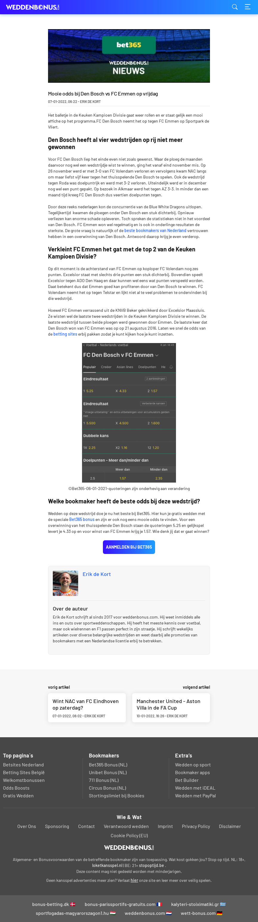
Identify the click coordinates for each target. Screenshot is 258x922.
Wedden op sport (193, 764)
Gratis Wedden (18, 795)
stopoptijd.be (151, 865)
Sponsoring (57, 826)
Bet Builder (187, 780)
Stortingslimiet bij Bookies (116, 795)
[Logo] (129, 848)
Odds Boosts (16, 787)
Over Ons (26, 826)
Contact (86, 826)
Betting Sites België (24, 772)
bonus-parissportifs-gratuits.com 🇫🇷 (123, 904)
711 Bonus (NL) (103, 780)
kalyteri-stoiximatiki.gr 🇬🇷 (198, 904)
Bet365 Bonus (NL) (108, 764)
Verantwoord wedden (126, 826)
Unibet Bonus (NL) (107, 772)
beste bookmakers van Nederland (154, 230)
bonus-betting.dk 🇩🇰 (54, 904)
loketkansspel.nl (107, 865)
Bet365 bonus (82, 519)
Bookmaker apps (192, 772)
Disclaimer (230, 826)
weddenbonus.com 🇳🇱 (148, 913)
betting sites (65, 333)
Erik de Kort (97, 574)
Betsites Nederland (23, 764)
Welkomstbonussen (24, 780)
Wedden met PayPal (195, 795)
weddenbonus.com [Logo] (36, 7)
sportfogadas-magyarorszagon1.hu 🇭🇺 (76, 913)
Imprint (165, 826)
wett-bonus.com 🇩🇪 (202, 913)
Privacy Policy (196, 826)
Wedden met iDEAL (195, 787)
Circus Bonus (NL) (107, 787)
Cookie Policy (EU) (129, 835)
